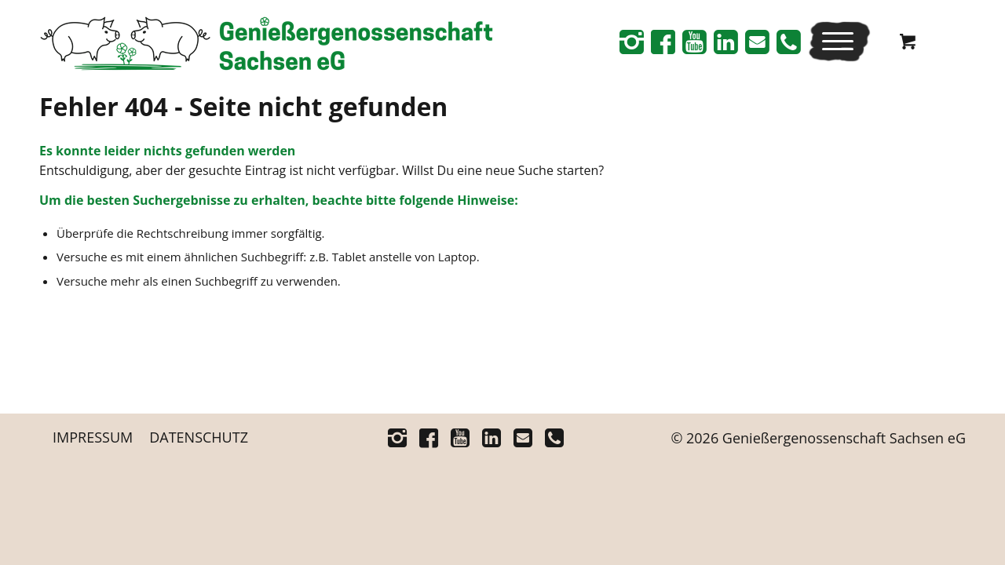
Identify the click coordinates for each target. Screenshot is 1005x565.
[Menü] (834, 41)
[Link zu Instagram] (631, 41)
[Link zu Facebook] (662, 41)
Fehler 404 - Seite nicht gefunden (243, 106)
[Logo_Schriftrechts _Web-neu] (266, 47)
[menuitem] (839, 41)
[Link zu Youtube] (694, 41)
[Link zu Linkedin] (725, 41)
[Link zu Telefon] (788, 41)
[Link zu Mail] (757, 41)
